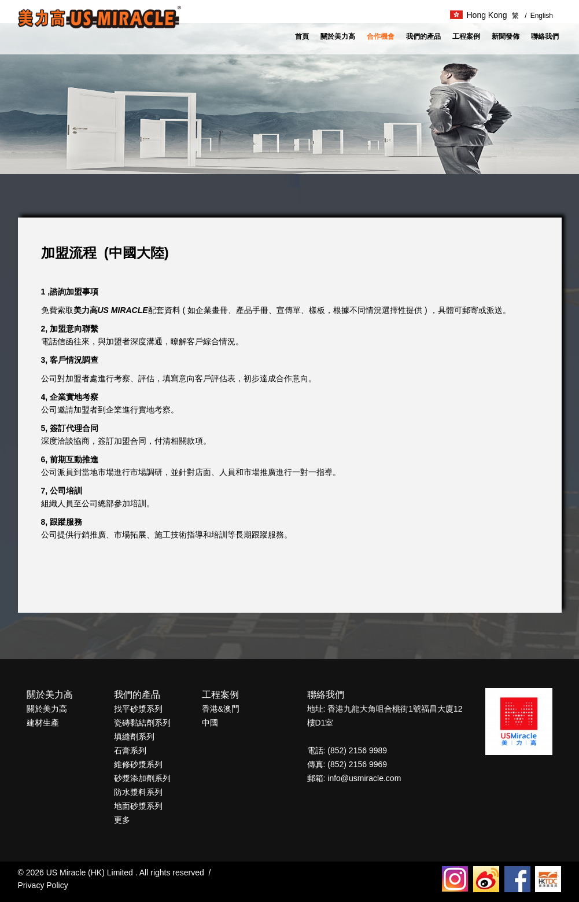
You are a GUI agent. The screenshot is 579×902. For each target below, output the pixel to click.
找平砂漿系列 (138, 708)
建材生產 (43, 722)
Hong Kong (478, 15)
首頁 (302, 36)
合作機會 (380, 36)
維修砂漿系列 (138, 764)
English (539, 16)
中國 (210, 722)
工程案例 (466, 36)
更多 (122, 819)
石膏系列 (130, 750)
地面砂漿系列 (138, 806)
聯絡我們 (545, 36)
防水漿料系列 (138, 792)
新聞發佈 (505, 36)
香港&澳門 (220, 708)
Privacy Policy (43, 885)
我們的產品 (423, 36)
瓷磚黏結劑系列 (142, 722)
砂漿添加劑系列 (142, 778)
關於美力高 (337, 36)
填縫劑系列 (134, 736)
